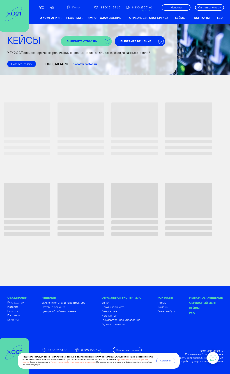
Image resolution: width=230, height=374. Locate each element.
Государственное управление (129, 320)
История (21, 306)
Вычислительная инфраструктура (72, 302)
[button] (209, 7)
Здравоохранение (121, 324)
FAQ (220, 18)
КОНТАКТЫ (202, 18)
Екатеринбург (175, 311)
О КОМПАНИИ (50, 18)
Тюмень (171, 307)
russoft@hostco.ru (85, 64)
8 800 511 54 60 (110, 7)
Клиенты (21, 319)
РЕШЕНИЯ (73, 18)
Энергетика (117, 311)
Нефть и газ (117, 315)
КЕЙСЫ (180, 18)
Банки (114, 302)
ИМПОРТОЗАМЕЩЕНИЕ (104, 18)
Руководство (24, 302)
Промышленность (122, 307)
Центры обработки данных (67, 311)
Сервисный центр (212, 303)
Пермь (170, 302)
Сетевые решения (62, 307)
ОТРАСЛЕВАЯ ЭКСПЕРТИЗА (148, 18)
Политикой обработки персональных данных (73, 362)
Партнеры (22, 315)
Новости (21, 311)
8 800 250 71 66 (142, 7)
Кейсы (203, 308)
